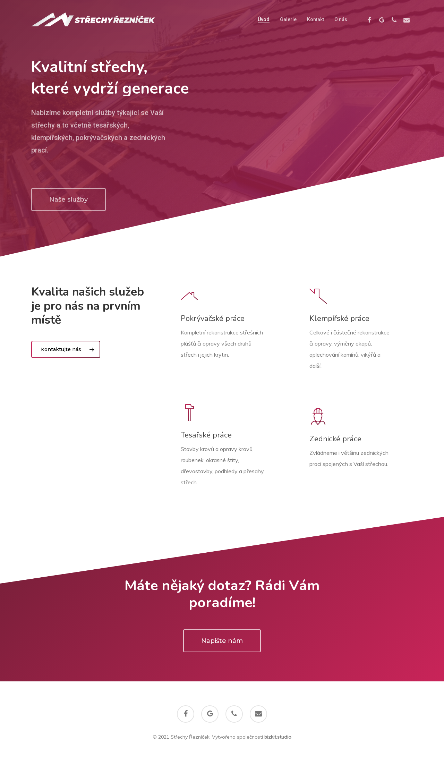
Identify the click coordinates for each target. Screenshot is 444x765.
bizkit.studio (277, 737)
